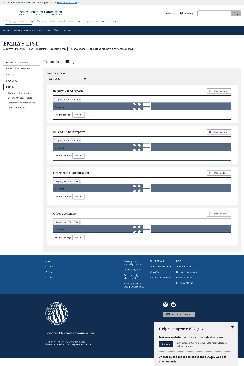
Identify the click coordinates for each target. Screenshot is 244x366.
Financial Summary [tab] (17, 61)
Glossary (188, 13)
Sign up (166, 344)
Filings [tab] (10, 86)
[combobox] (214, 13)
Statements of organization (22, 102)
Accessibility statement (131, 285)
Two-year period (56, 72)
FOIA (178, 269)
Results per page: (70, 116)
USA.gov (154, 280)
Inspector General (160, 285)
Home (6, 29)
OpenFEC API (183, 274)
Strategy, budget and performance (134, 293)
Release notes (184, 285)
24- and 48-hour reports (20, 97)
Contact (50, 285)
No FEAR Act (157, 269)
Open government (160, 274)
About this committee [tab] (18, 67)
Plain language (132, 277)
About (48, 269)
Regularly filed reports (19, 92)
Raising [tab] (10, 74)
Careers (49, 274)
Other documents (16, 107)
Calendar (170, 13)
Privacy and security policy (132, 271)
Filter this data (220, 90)
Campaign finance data (24, 29)
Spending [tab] (11, 80)
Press (48, 280)
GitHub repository (186, 280)
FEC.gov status (184, 291)
